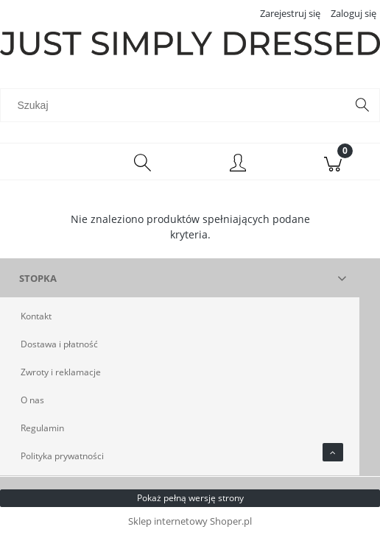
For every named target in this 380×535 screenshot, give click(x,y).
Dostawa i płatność (59, 344)
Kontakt (36, 316)
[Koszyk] (332, 162)
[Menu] (47, 162)
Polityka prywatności (62, 456)
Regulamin (42, 428)
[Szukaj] (362, 105)
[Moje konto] (237, 164)
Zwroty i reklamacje (61, 372)
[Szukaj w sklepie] (176, 105)
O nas (32, 400)
